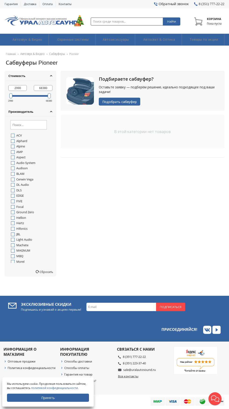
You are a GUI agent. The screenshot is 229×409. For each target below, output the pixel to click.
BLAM (20, 174)
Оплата (47, 4)
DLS (19, 190)
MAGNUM (23, 250)
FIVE (19, 201)
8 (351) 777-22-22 (134, 356)
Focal (20, 206)
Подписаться (170, 307)
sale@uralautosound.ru (139, 369)
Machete (22, 245)
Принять (48, 398)
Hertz (20, 223)
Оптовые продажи (21, 361)
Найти (171, 21)
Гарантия (11, 4)
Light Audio (24, 239)
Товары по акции (203, 40)
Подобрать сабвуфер (120, 102)
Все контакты (128, 376)
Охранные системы (72, 40)
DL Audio (22, 185)
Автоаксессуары (115, 40)
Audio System (25, 162)
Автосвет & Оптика (159, 40)
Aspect (21, 157)
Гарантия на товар (78, 374)
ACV (19, 135)
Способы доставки (78, 361)
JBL (18, 234)
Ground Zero (25, 212)
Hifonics (21, 228)
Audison (22, 168)
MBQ (19, 256)
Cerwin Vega (24, 179)
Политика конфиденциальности (31, 368)
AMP (19, 152)
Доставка (30, 4)
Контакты (65, 4)
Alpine (20, 146)
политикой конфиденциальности (54, 388)
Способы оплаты (76, 368)
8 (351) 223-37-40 (134, 363)
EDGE (20, 195)
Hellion (21, 217)
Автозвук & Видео (26, 40)
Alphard (21, 141)
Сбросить (46, 272)
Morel (20, 261)
